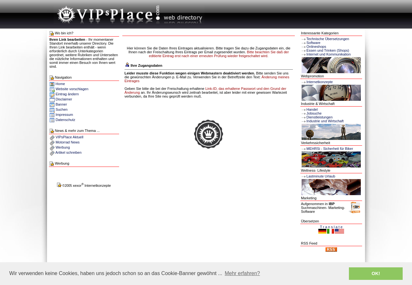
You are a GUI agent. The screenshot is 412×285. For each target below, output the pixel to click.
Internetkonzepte (319, 82)
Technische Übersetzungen (327, 39)
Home (57, 84)
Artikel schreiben (68, 152)
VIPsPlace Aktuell (69, 137)
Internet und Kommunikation (328, 54)
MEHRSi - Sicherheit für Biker (327, 149)
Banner (61, 104)
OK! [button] (375, 273)
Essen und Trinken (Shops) (327, 50)
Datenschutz (65, 120)
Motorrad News (68, 142)
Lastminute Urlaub (318, 176)
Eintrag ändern (67, 94)
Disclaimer (64, 99)
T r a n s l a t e (331, 227)
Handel (309, 109)
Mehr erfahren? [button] (242, 273)
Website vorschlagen (72, 89)
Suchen (62, 109)
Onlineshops (316, 46)
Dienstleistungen (316, 117)
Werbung (63, 147)
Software (313, 43)
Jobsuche (311, 113)
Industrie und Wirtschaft (322, 121)
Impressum (64, 115)
